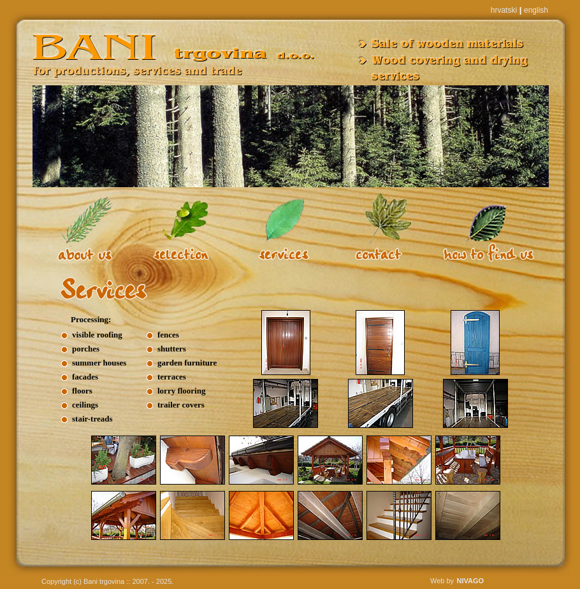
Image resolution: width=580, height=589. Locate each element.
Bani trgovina (103, 581)
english (536, 10)
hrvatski (504, 10)
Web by (442, 581)
